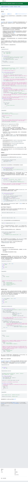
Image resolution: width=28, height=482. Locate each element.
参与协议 (16, 6)
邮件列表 (12, 6)
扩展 (4, 9)
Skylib (2, 22)
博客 (1, 470)
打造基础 (2, 6)
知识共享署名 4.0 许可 (14, 402)
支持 (15, 470)
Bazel (1, 9)
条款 (1, 478)
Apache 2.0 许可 (3, 403)
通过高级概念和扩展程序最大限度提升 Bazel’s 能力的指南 (12, 3)
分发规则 (7, 9)
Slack (15, 473)
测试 (14, 399)
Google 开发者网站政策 (16, 403)
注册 (19, 6)
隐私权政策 (4, 478)
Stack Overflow (17, 474)
